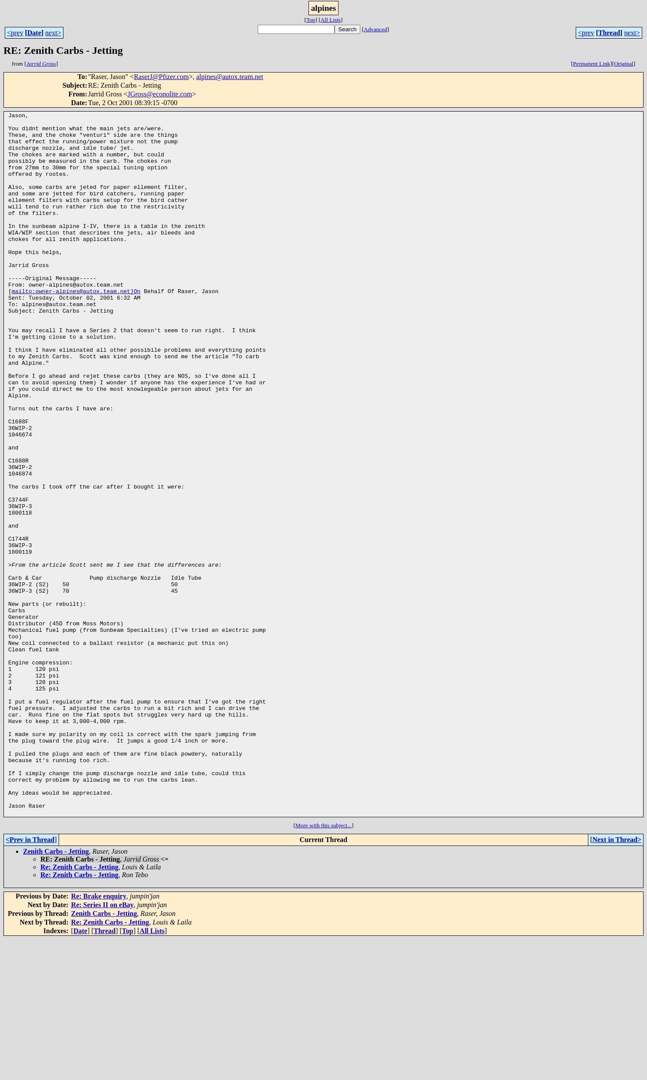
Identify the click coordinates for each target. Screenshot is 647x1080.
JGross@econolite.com (160, 94)
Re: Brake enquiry (98, 1036)
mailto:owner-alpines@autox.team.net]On (76, 327)
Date (34, 32)
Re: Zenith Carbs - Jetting (79, 1007)
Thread (609, 32)
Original (623, 63)
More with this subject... (323, 966)
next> (53, 32)
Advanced (375, 29)
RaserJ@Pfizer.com (161, 76)
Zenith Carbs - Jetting (56, 992)
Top (310, 20)
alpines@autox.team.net (229, 76)
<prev (15, 32)
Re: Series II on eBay (102, 1045)
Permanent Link (592, 63)
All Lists (331, 20)
